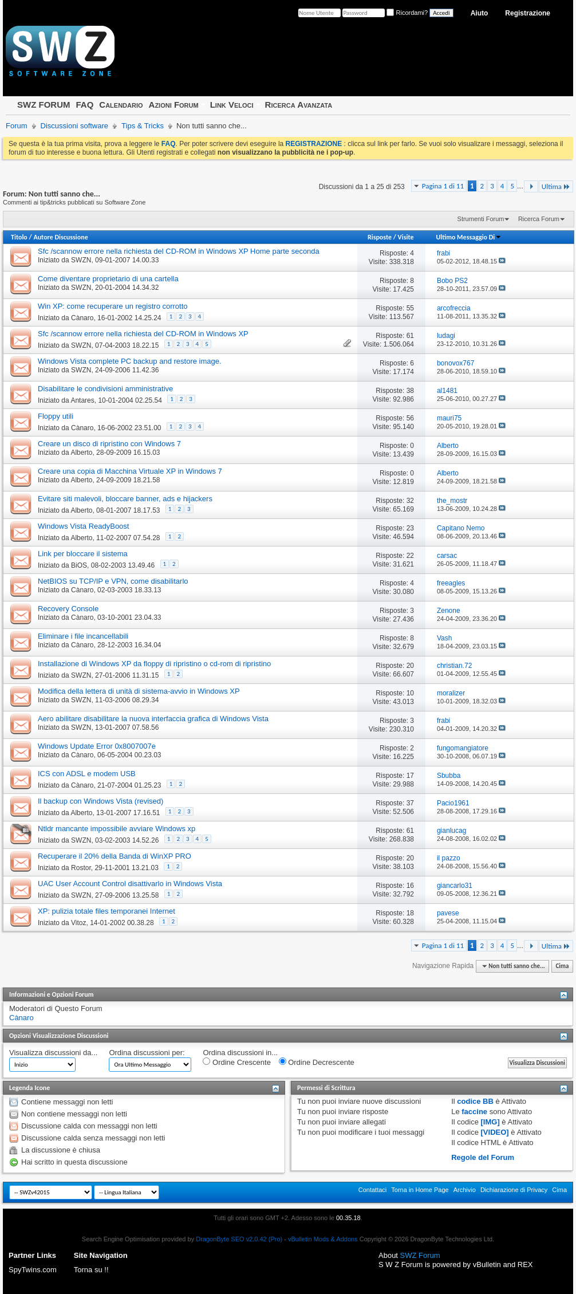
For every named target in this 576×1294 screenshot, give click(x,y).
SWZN (81, 260)
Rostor (81, 868)
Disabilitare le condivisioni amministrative (105, 388)
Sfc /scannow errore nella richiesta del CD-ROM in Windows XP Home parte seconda (178, 251)
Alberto (81, 453)
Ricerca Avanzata (299, 104)
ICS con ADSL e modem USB (87, 773)
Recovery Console (68, 608)
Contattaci (372, 1189)
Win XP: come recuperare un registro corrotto (113, 306)
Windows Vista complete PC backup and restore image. (130, 361)
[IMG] (490, 1122)
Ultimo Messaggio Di (469, 237)
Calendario (121, 104)
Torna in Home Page (419, 1189)
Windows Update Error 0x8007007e (97, 746)
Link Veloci (232, 104)
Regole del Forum (482, 1157)
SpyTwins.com (33, 1269)
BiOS (79, 565)
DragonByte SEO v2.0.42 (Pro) (239, 1239)
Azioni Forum (174, 104)
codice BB (475, 1101)
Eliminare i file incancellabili (83, 636)
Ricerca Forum (538, 218)
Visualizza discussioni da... (53, 1052)
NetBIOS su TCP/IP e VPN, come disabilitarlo (113, 581)
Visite (406, 237)
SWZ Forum (420, 1255)
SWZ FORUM (43, 104)
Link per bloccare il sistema (83, 553)
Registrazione (527, 13)
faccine (474, 1111)
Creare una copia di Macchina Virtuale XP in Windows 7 (130, 471)
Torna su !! (91, 1269)
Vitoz (78, 923)
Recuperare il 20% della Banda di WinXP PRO (114, 856)
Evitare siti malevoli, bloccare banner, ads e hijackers (125, 498)
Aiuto (479, 13)
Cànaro (82, 318)
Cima (562, 966)
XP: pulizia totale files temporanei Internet (106, 911)
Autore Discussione (60, 237)
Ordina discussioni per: (146, 1052)
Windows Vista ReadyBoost (83, 526)
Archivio (464, 1189)
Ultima (556, 186)
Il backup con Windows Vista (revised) (100, 801)
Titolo (19, 237)
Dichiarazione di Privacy (513, 1189)
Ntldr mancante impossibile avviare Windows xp (116, 828)
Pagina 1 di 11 (443, 186)
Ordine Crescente (237, 1062)
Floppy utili (55, 416)
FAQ (84, 104)
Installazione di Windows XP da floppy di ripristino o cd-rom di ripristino (154, 663)
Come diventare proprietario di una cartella (108, 278)
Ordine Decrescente (316, 1062)
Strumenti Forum (480, 218)
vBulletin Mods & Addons (323, 1239)
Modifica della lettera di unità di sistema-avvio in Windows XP (139, 691)
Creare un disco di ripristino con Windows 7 (109, 443)
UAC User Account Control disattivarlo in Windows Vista (130, 883)
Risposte (380, 237)
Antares (82, 400)
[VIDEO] (495, 1132)
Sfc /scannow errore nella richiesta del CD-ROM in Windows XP (143, 333)
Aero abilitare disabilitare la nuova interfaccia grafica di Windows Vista (153, 718)
